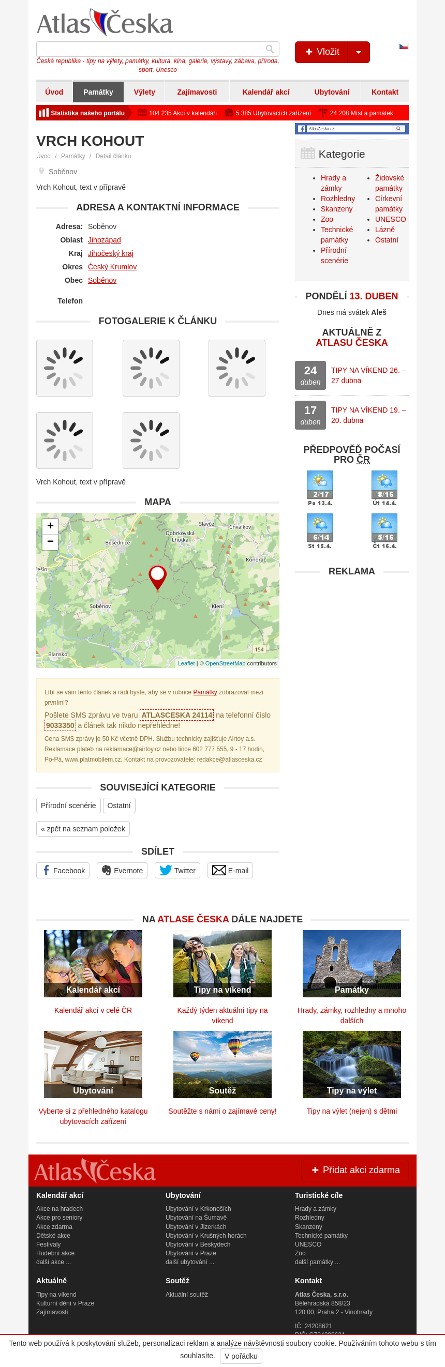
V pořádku (241, 1356)
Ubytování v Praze (191, 1253)
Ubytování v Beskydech (198, 1244)
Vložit (336, 52)
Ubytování (332, 92)
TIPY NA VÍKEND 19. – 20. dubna (368, 415)
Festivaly (48, 1244)
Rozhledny (338, 198)
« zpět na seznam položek (83, 829)
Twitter (177, 870)
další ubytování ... (190, 1262)
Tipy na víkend (56, 1294)
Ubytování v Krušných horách (206, 1235)
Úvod (54, 92)
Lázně (385, 229)
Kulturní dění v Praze (65, 1303)
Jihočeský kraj (111, 253)
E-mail (230, 870)
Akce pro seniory (59, 1217)
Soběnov (102, 280)
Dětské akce (53, 1235)
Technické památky (321, 1235)
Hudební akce (55, 1253)
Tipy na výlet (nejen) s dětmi (352, 1111)
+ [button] (50, 527)
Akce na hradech (59, 1208)
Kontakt (385, 92)
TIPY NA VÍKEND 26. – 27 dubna (368, 375)
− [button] (50, 542)
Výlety (144, 92)
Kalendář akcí (266, 92)
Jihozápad (104, 240)
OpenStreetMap (225, 663)
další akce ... (53, 1262)
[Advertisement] (352, 646)
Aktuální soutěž (187, 1294)
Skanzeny (336, 209)
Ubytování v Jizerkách (196, 1227)
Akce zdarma (54, 1227)
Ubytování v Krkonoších (198, 1208)
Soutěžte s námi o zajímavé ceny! (222, 1111)
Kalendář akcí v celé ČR (93, 1010)
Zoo (327, 219)
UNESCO (390, 219)
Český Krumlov (112, 267)
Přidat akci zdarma (355, 1170)
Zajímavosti (197, 92)
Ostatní (119, 805)
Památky (98, 92)
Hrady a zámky (315, 1208)
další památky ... (317, 1262)
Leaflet (186, 663)
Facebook (63, 870)
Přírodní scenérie (68, 805)
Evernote (122, 870)
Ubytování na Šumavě (196, 1217)
